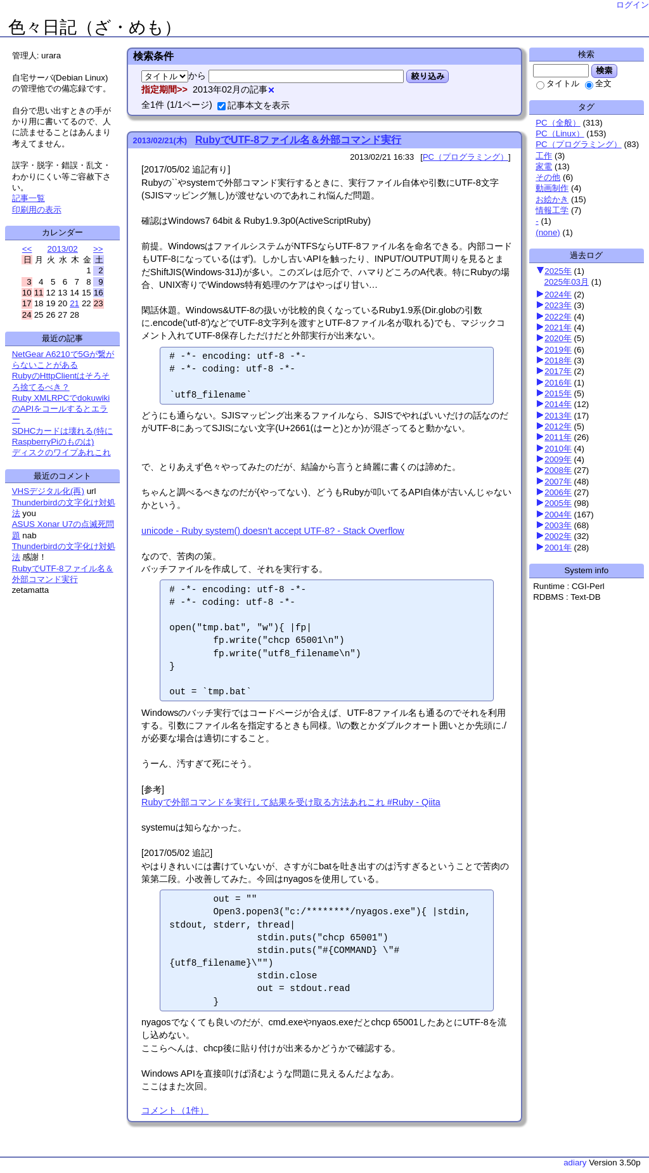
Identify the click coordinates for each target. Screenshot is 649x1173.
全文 (598, 83)
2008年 (558, 470)
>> (98, 249)
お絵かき (552, 199)
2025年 (558, 271)
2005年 (558, 503)
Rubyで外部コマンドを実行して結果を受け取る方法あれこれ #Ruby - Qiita (290, 802)
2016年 (558, 382)
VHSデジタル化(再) (48, 491)
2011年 (558, 437)
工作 (544, 155)
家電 (544, 166)
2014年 (558, 404)
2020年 (558, 338)
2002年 (558, 536)
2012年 (558, 426)
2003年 (558, 525)
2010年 (558, 448)
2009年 (558, 459)
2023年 (558, 305)
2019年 (558, 349)
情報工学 (552, 210)
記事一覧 (28, 198)
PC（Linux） (560, 133)
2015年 (558, 393)
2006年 (558, 492)
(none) (548, 232)
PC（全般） (558, 122)
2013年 (558, 415)
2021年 (558, 327)
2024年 (558, 294)
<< (27, 249)
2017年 (558, 371)
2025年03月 (566, 282)
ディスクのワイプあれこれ (61, 452)
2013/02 (63, 249)
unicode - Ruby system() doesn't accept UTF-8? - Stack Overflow (272, 531)
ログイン (632, 5)
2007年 (558, 481)
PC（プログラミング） (579, 144)
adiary (574, 1162)
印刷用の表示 (36, 209)
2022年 (558, 316)
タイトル (557, 83)
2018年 (558, 360)
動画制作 (552, 188)
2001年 (558, 547)
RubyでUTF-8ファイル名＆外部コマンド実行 (298, 139)
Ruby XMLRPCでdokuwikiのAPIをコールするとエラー (61, 409)
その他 (548, 177)
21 (74, 303)
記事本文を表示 (253, 105)
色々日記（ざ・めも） (94, 27)
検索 (604, 70)
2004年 (558, 514)
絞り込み (427, 76)
